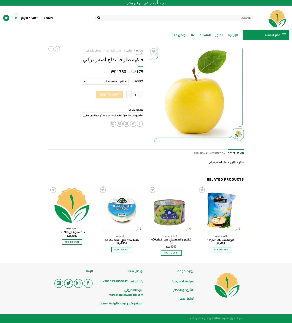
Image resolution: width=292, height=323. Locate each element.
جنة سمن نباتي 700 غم (72, 232)
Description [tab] (236, 153)
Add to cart (109, 94)
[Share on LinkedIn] (113, 124)
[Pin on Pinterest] (120, 124)
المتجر (219, 35)
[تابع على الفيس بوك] (88, 283)
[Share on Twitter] (133, 124)
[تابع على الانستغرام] (78, 283)
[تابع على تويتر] (68, 283)
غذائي (129, 50)
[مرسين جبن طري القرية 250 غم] (122, 209)
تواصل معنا (179, 35)
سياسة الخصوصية (182, 281)
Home (139, 50)
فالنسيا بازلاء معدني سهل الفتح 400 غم (171, 241)
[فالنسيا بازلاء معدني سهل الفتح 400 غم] (171, 209)
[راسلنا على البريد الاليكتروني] (58, 283)
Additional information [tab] (209, 153)
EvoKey (193, 318)
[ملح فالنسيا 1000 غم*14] (221, 209)
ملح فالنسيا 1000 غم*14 (220, 240)
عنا (193, 35)
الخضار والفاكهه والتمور (102, 115)
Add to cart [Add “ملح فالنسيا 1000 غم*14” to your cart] (220, 250)
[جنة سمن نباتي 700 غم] (72, 205)
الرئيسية (233, 35)
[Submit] (99, 18)
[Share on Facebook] (140, 124)
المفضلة (205, 35)
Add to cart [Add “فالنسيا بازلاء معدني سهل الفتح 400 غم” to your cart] (171, 253)
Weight (139, 81)
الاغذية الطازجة (114, 50)
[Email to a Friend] (126, 124)
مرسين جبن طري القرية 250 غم (122, 240)
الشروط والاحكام (183, 290)
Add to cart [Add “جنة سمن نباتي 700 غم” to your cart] (72, 242)
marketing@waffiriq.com (126, 294)
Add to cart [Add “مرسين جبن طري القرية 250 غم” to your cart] (121, 250)
